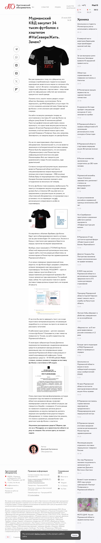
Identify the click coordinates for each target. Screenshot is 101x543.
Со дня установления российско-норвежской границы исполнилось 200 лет (87, 201)
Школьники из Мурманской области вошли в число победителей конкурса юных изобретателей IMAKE (86, 368)
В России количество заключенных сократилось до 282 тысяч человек (87, 162)
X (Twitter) (64, 486)
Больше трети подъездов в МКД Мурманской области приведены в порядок (87, 348)
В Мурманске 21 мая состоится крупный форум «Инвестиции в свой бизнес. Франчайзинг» (87, 241)
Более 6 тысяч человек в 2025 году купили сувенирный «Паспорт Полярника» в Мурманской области (86, 484)
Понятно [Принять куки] (74, 535)
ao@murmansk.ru (12, 485)
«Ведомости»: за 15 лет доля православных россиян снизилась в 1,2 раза (86, 331)
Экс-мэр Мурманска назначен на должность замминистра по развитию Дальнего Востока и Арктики (86, 465)
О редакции (9, 488)
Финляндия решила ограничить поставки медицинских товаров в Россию (86, 447)
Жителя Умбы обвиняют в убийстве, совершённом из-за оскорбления (87, 315)
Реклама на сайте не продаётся (11, 491)
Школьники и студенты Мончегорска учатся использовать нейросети (87, 26)
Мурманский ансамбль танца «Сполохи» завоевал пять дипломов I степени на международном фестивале (87, 181)
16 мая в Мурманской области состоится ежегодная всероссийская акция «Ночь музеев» (87, 388)
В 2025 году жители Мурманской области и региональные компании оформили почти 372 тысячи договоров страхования (87, 277)
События (45, 7)
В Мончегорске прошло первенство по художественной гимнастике (86, 94)
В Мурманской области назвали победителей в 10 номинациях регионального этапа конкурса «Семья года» (87, 129)
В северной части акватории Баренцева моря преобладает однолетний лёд (86, 42)
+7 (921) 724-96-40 (13, 483)
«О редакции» (28, 506)
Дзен (62, 480)
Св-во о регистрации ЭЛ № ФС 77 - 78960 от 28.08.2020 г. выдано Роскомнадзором (39, 481)
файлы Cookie (40, 534)
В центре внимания (71, 7)
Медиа (58, 7)
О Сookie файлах (33, 495)
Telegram (64, 483)
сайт (56, 198)
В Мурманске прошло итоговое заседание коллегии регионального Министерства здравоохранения (87, 428)
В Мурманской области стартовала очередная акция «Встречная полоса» (87, 146)
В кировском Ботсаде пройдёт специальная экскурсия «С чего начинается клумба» (85, 111)
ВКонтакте (64, 477)
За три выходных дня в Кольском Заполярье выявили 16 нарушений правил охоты (86, 59)
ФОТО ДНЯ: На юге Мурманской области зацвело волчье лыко (85, 517)
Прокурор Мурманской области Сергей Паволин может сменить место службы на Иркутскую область (87, 298)
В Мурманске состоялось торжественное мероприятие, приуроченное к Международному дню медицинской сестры (87, 407)
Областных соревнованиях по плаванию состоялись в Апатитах (86, 77)
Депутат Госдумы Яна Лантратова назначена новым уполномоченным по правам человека (87, 258)
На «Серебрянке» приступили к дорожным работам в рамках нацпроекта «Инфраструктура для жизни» (87, 221)
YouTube (63, 489)
